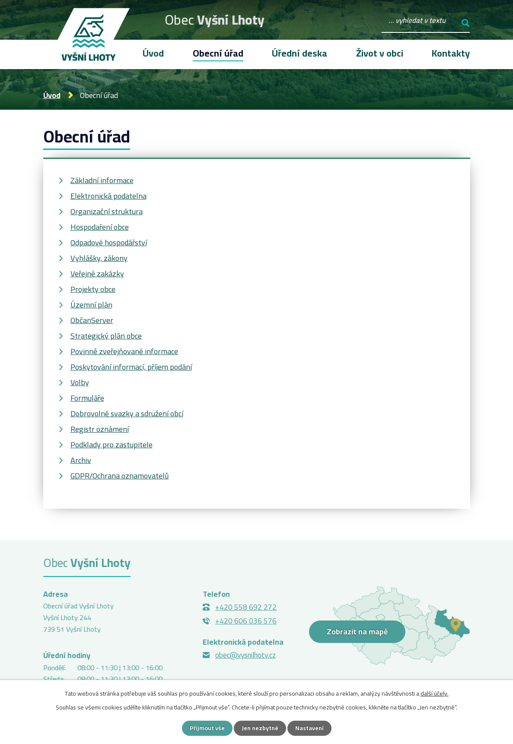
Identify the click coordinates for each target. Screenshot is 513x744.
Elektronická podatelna (108, 196)
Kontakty (451, 53)
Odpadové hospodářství (108, 242)
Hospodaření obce (99, 227)
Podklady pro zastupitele (111, 444)
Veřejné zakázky (97, 273)
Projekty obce (92, 289)
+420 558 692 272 (246, 607)
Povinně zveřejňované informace (124, 351)
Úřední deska (299, 53)
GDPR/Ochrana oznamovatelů (119, 476)
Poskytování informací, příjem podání (131, 367)
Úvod (52, 95)
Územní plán (91, 305)
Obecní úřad (218, 53)
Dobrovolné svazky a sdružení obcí (126, 413)
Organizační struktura (106, 211)
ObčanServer (91, 320)
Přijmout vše (207, 728)
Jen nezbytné (260, 728)
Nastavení (309, 728)
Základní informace (102, 180)
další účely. (435, 693)
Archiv (80, 460)
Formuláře (87, 398)
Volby (79, 382)
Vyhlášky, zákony (98, 258)
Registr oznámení (99, 429)
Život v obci (379, 53)
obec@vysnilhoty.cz (245, 655)
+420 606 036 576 (246, 621)
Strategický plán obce (106, 336)
